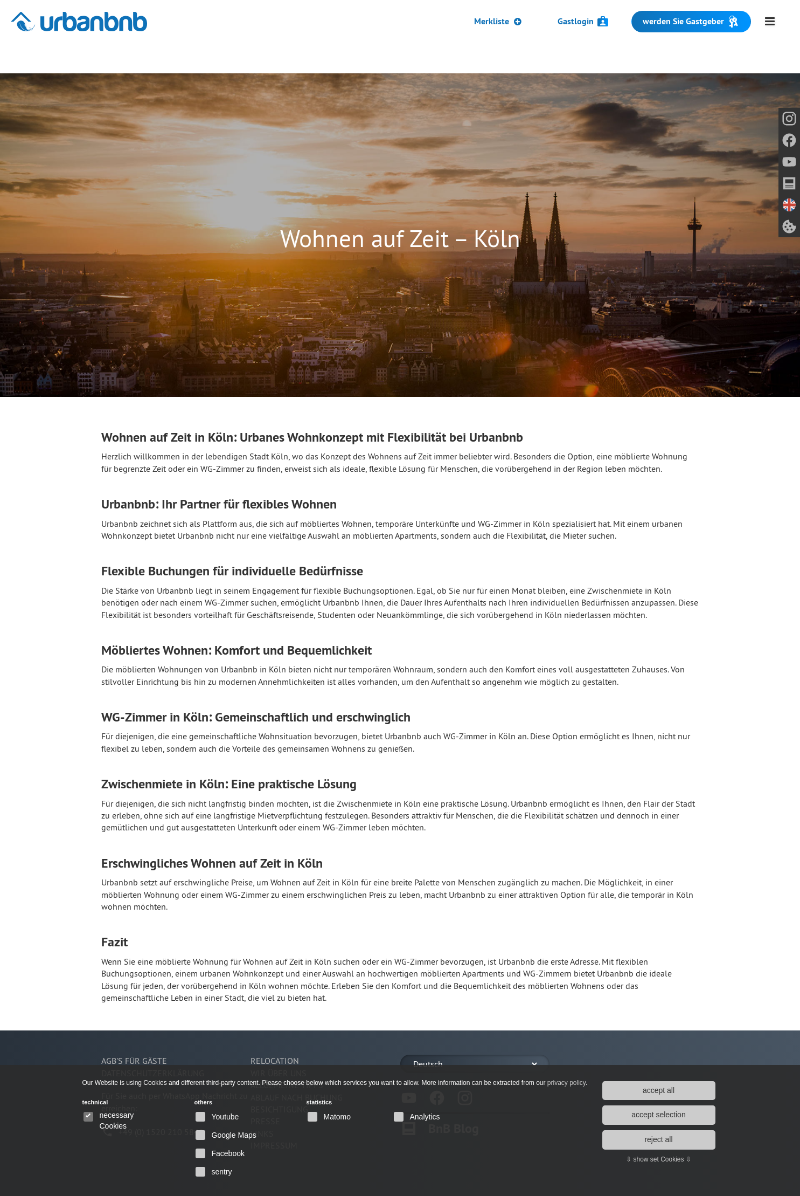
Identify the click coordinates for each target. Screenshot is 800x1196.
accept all (658, 1090)
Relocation (275, 1060)
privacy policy (566, 1083)
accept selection (658, 1114)
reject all (658, 1139)
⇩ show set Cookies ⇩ (658, 1159)
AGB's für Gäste (134, 1060)
